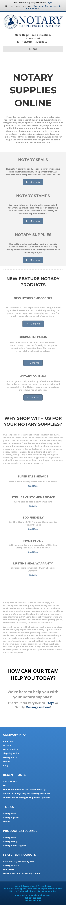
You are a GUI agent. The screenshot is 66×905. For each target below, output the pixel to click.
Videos (6, 761)
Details (33, 506)
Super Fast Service (33, 476)
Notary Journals (11, 865)
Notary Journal (33, 376)
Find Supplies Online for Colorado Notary (24, 789)
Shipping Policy (11, 753)
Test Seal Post (10, 781)
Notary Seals (33, 160)
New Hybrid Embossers (33, 298)
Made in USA (33, 540)
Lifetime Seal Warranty (33, 563)
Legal (17, 886)
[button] (33, 182)
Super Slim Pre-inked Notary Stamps (21, 873)
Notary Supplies (33, 234)
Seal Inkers (8, 869)
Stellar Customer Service (33, 497)
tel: (33, 898)
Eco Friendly (33, 517)
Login (49, 2)
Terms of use (29, 886)
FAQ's (50, 703)
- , (33, 895)
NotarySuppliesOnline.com (24, 888)
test (5, 785)
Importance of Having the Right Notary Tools (26, 797)
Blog (5, 765)
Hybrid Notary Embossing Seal (18, 861)
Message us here (38, 707)
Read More (33, 485)
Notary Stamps (33, 196)
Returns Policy (10, 749)
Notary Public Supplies (14, 845)
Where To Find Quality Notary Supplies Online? (27, 793)
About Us (8, 741)
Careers (7, 745)
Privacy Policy (10, 757)
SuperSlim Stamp (33, 337)
